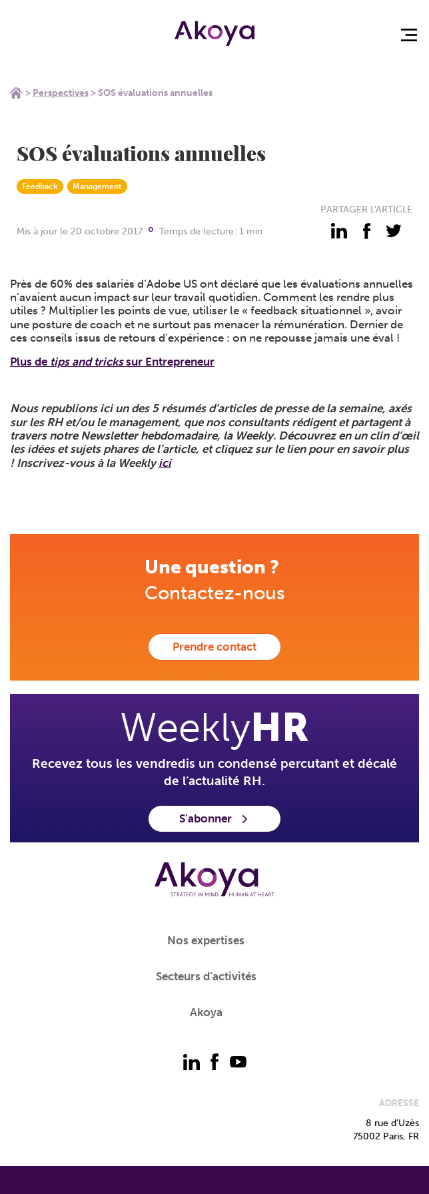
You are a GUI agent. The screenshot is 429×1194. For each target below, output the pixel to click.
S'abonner (214, 818)
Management (97, 186)
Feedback (40, 186)
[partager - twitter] (394, 231)
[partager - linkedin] (339, 231)
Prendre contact (214, 646)
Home (16, 93)
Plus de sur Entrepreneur (112, 361)
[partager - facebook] (366, 231)
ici (165, 462)
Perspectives (61, 93)
